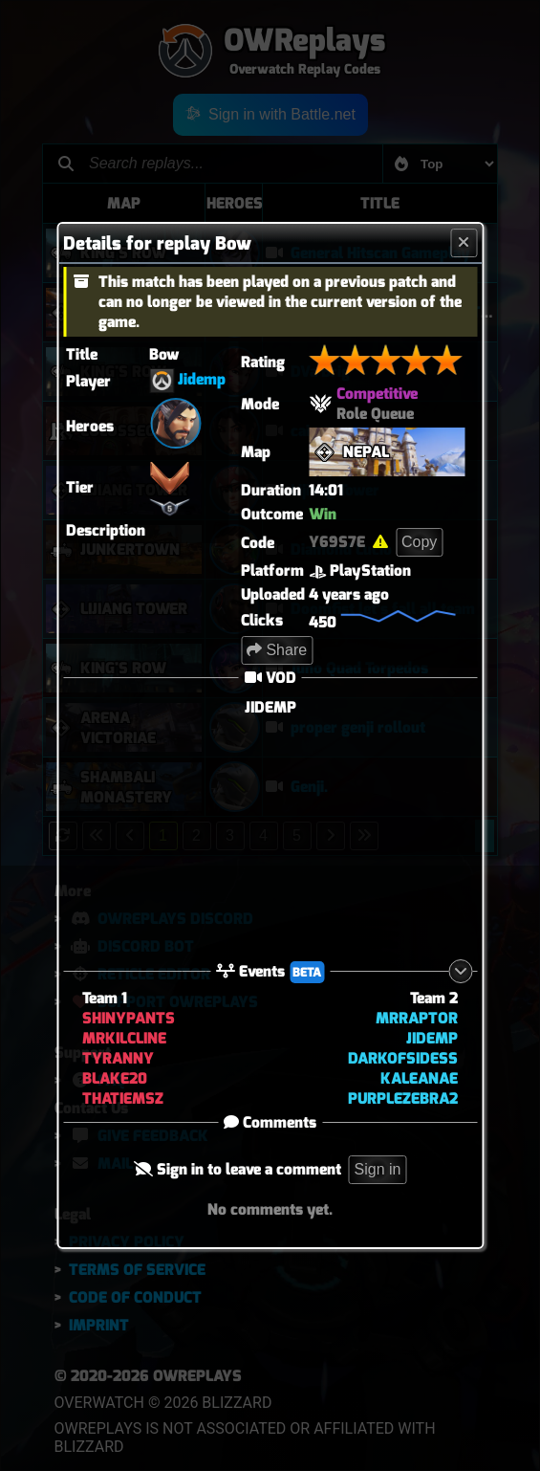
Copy (419, 542)
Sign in (378, 1169)
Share (277, 650)
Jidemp (202, 379)
